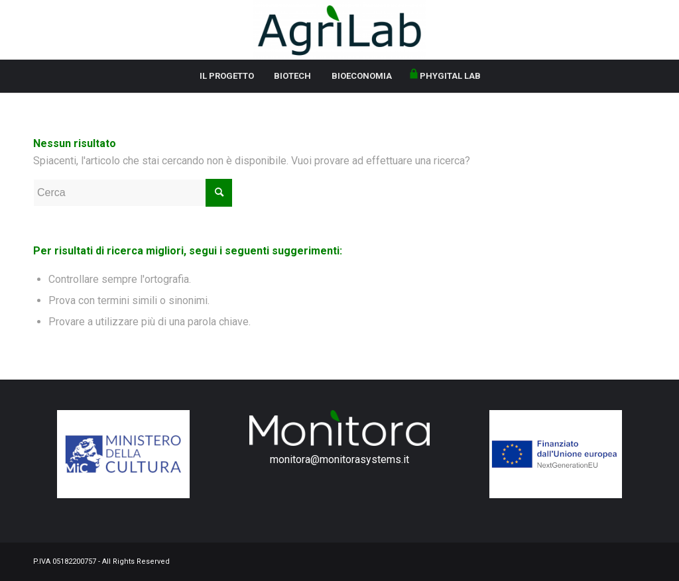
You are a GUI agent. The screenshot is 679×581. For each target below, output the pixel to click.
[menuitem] (226, 76)
